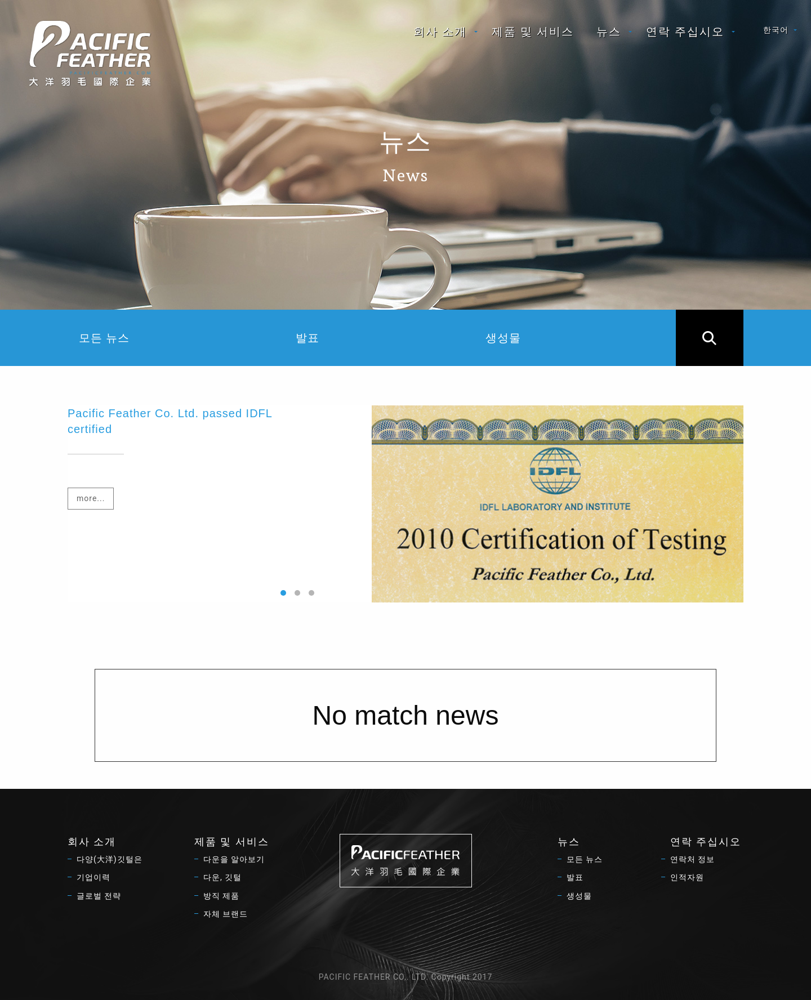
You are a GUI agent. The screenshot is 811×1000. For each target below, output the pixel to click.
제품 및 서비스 (533, 31)
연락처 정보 (692, 859)
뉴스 (608, 31)
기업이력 (93, 877)
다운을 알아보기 (234, 859)
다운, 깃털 (222, 877)
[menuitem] (441, 31)
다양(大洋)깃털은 (109, 859)
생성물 (503, 338)
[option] (405, 503)
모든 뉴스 (104, 338)
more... (91, 498)
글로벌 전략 (99, 895)
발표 (307, 338)
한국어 (775, 29)
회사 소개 (440, 31)
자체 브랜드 (225, 913)
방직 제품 (221, 895)
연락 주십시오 (685, 31)
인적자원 (687, 877)
